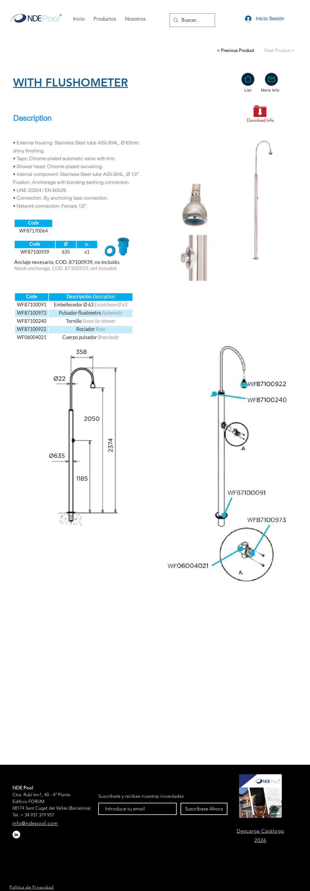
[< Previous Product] (235, 50)
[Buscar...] (191, 20)
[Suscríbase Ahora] (204, 809)
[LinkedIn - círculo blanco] (16, 834)
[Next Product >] (279, 50)
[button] (105, 19)
